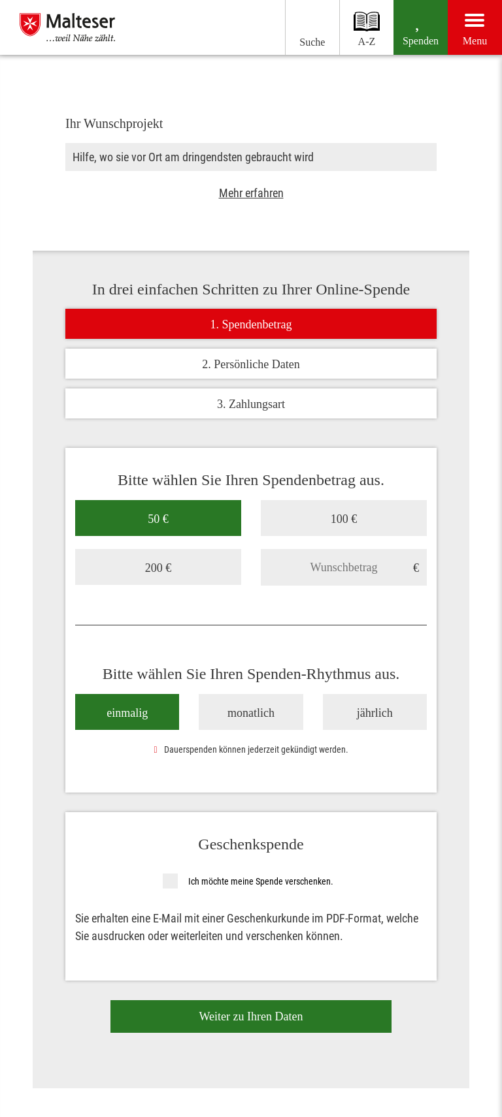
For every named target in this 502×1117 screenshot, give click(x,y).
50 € (158, 518)
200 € (158, 567)
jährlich (375, 712)
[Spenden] (412, 27)
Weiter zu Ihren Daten (251, 1015)
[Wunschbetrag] (344, 566)
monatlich (251, 712)
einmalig (127, 712)
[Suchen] (291, 27)
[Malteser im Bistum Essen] (100, 27)
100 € (344, 518)
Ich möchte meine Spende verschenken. (260, 880)
